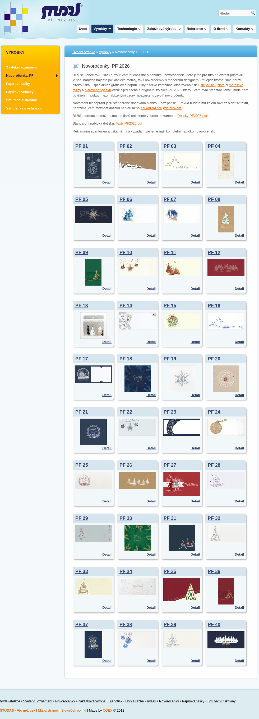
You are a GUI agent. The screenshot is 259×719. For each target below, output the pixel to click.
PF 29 (81, 518)
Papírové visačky (20, 92)
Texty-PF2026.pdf (129, 123)
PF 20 (214, 358)
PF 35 (170, 571)
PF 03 (170, 146)
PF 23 (170, 412)
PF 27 (170, 465)
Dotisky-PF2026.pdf (192, 116)
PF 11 (170, 252)
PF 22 (125, 412)
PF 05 (81, 199)
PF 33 (81, 571)
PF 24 (214, 412)
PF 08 (214, 199)
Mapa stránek (48, 710)
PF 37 (81, 624)
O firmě (220, 29)
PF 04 (214, 146)
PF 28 (214, 465)
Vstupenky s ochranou (24, 108)
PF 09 (81, 252)
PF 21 (81, 412)
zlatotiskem (172, 108)
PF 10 (125, 252)
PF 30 (125, 518)
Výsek (151, 701)
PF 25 (81, 465)
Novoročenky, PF (20, 75)
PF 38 (125, 624)
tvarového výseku (98, 90)
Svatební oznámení (21, 67)
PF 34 (125, 571)
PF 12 (214, 252)
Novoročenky (65, 701)
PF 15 (170, 305)
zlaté (221, 85)
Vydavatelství (10, 701)
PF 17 (81, 358)
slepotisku (208, 85)
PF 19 (170, 358)
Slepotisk (115, 701)
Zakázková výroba (163, 29)
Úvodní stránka (83, 52)
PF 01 (81, 146)
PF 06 (125, 199)
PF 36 (214, 571)
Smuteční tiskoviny (21, 100)
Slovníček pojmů (73, 710)
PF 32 (214, 518)
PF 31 (170, 518)
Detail (107, 182)
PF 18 (125, 358)
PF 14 (125, 305)
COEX (107, 710)
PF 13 (81, 305)
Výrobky (101, 29)
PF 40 (214, 624)
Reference (196, 29)
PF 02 (125, 146)
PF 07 (170, 199)
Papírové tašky (18, 84)
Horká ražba (134, 701)
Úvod (82, 29)
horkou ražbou (151, 108)
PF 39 (170, 624)
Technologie (128, 29)
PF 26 (125, 465)
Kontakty (244, 29)
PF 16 (214, 305)
